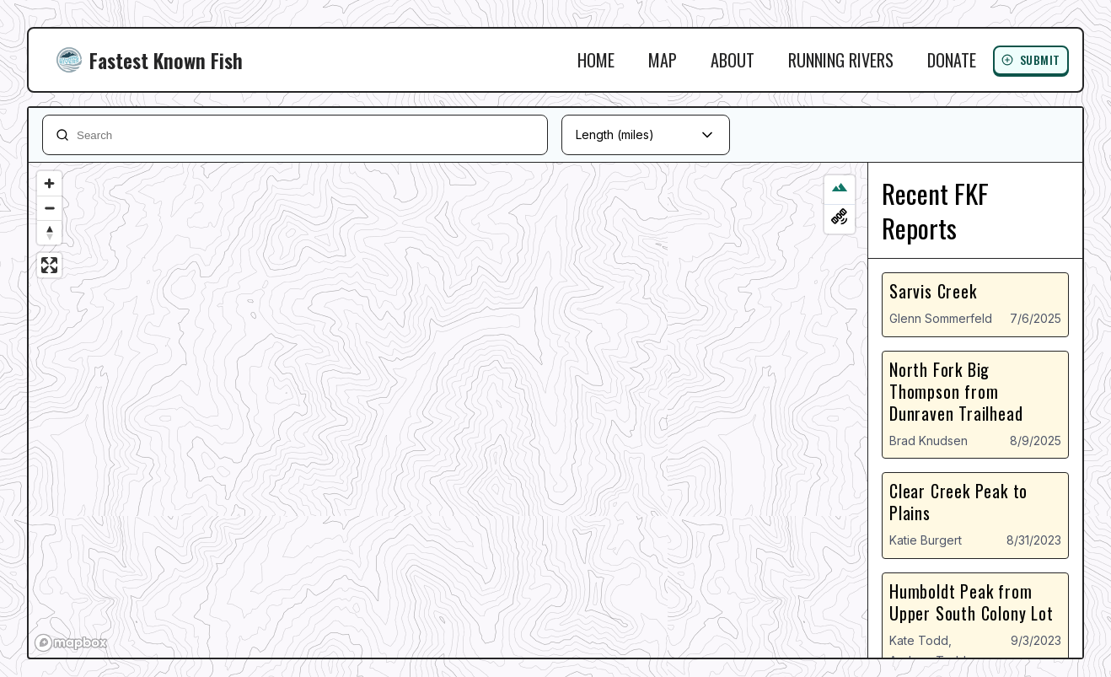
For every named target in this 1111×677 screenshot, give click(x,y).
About (732, 60)
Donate (951, 60)
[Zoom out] (49, 208)
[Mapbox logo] (71, 643)
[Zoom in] (49, 183)
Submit (1030, 59)
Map (662, 60)
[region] (448, 410)
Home (596, 60)
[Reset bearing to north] (49, 232)
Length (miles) (615, 134)
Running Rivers (841, 60)
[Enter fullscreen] (49, 265)
